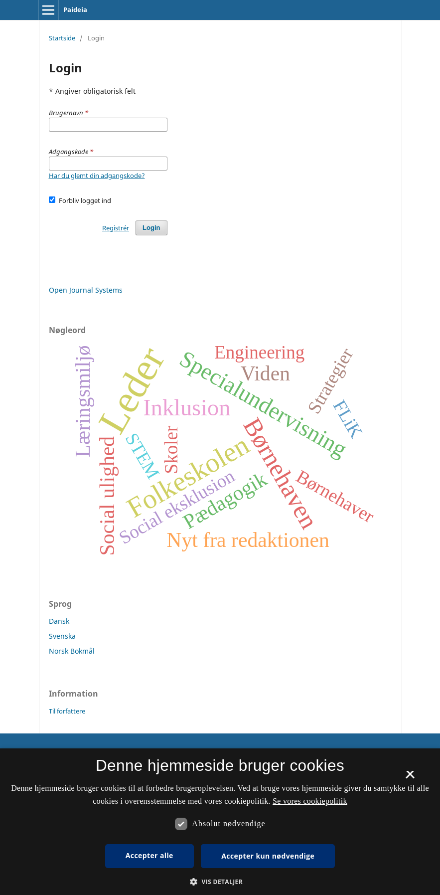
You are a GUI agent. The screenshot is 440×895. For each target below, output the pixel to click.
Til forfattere (67, 711)
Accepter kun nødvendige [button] (267, 856)
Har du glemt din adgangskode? (97, 175)
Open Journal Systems (86, 290)
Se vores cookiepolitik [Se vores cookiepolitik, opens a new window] (310, 801)
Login (151, 227)
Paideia (75, 9)
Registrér (115, 227)
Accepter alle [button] (149, 855)
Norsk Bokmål (72, 651)
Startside (62, 37)
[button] (220, 882)
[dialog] (220, 821)
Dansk (59, 621)
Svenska (62, 636)
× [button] (410, 778)
